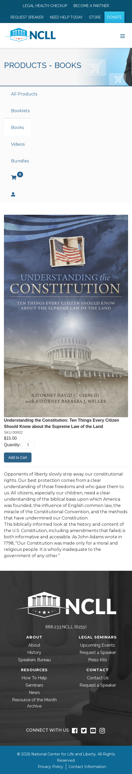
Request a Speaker (98, 652)
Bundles (20, 161)
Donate (114, 17)
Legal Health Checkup (45, 6)
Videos (18, 144)
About (34, 645)
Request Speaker (27, 17)
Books (17, 127)
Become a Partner (91, 6)
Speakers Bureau (34, 659)
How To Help (34, 677)
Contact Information (87, 766)
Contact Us (98, 677)
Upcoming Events (97, 645)
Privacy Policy (50, 766)
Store (95, 17)
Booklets (20, 110)
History (34, 652)
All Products (24, 94)
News (34, 692)
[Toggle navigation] (122, 35)
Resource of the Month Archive (34, 703)
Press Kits (97, 659)
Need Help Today (66, 17)
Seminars (34, 685)
